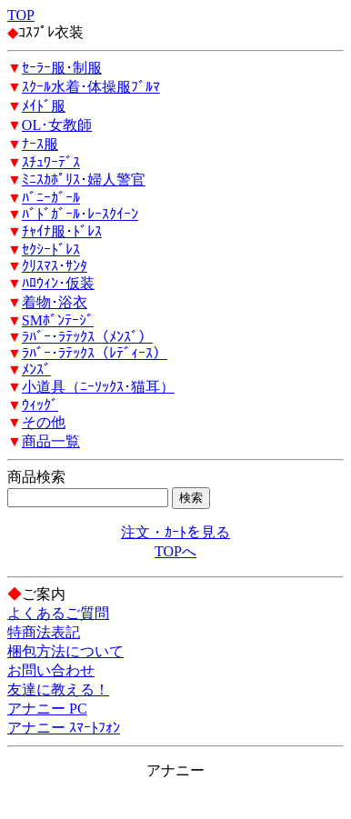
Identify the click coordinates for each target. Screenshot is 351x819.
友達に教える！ (58, 689)
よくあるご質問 (58, 613)
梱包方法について (65, 651)
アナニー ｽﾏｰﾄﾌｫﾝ (63, 727)
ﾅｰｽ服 (40, 144)
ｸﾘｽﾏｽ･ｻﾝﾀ (54, 266)
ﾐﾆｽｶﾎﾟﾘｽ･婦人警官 (83, 179)
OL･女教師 (57, 125)
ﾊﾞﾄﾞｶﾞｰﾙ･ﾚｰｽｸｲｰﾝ (80, 214)
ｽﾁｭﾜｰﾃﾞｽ (51, 162)
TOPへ (175, 551)
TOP (21, 15)
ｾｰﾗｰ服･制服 (62, 67)
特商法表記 (43, 632)
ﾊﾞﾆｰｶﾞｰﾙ (51, 197)
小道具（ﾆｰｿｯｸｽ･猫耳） (98, 387)
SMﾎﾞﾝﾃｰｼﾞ (58, 320)
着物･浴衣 (54, 302)
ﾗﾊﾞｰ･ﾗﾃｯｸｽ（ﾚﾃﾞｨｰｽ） (94, 353)
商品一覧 (51, 441)
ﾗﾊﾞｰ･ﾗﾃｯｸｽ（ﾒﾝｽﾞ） (87, 337)
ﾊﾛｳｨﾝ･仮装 (58, 283)
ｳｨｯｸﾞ (40, 405)
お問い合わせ (51, 670)
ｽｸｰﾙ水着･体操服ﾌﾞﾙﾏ (91, 87)
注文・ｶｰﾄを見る (175, 532)
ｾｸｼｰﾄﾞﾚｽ (51, 249)
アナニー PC (47, 708)
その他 (43, 422)
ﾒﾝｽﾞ (36, 369)
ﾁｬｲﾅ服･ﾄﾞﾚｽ (62, 231)
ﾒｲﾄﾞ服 (43, 106)
